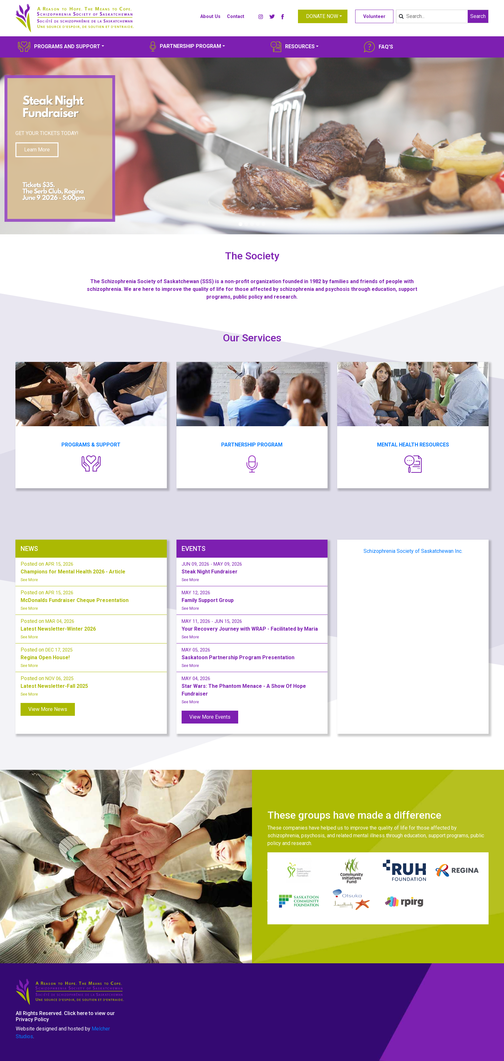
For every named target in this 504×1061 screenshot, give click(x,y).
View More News (47, 709)
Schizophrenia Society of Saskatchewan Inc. (413, 551)
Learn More (37, 150)
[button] (322, 16)
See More (29, 579)
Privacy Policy (32, 1019)
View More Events (209, 717)
